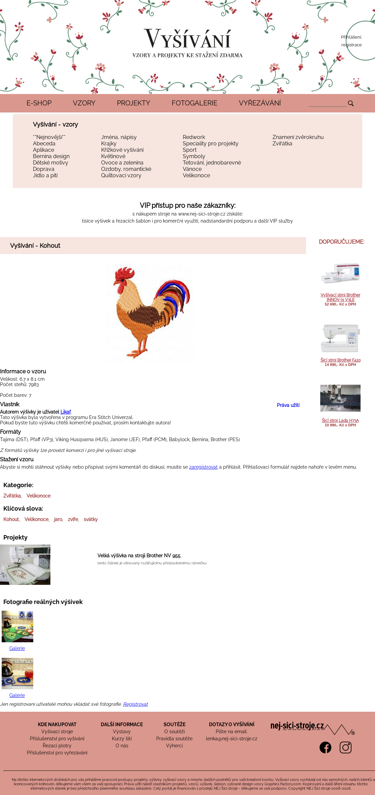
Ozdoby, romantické (126, 169)
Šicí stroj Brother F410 (341, 360)
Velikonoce (196, 175)
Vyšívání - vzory (55, 124)
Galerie (17, 648)
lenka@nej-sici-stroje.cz (231, 738)
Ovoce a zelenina (122, 162)
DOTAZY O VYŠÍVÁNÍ (231, 724)
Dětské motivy (50, 162)
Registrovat (135, 704)
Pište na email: (232, 731)
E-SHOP (39, 103)
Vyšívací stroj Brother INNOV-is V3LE (340, 297)
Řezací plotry (57, 745)
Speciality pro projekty (211, 143)
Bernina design (51, 156)
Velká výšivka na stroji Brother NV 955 (138, 555)
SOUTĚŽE (174, 724)
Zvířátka (282, 143)
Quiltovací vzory (121, 175)
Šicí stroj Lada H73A (340, 420)
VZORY (84, 103)
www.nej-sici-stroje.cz (201, 214)
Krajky (109, 143)
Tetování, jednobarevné (212, 162)
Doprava (43, 169)
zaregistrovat (203, 467)
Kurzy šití (122, 738)
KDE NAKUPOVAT (57, 724)
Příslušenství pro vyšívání (57, 738)
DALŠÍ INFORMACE (122, 724)
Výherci (174, 745)
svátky (91, 519)
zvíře (73, 519)
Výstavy (122, 731)
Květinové (113, 156)
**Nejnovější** (49, 137)
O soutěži (174, 731)
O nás (122, 745)
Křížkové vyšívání (122, 150)
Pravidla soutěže (174, 738)
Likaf (65, 412)
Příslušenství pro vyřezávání (57, 752)
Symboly (194, 156)
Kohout (11, 519)
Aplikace (43, 150)
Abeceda (44, 143)
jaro (58, 519)
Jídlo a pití (45, 175)
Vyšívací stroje (57, 731)
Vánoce (192, 169)
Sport (190, 150)
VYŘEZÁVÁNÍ (260, 103)
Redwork (194, 137)
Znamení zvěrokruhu (298, 137)
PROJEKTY (133, 103)
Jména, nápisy (119, 137)
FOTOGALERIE (194, 103)
